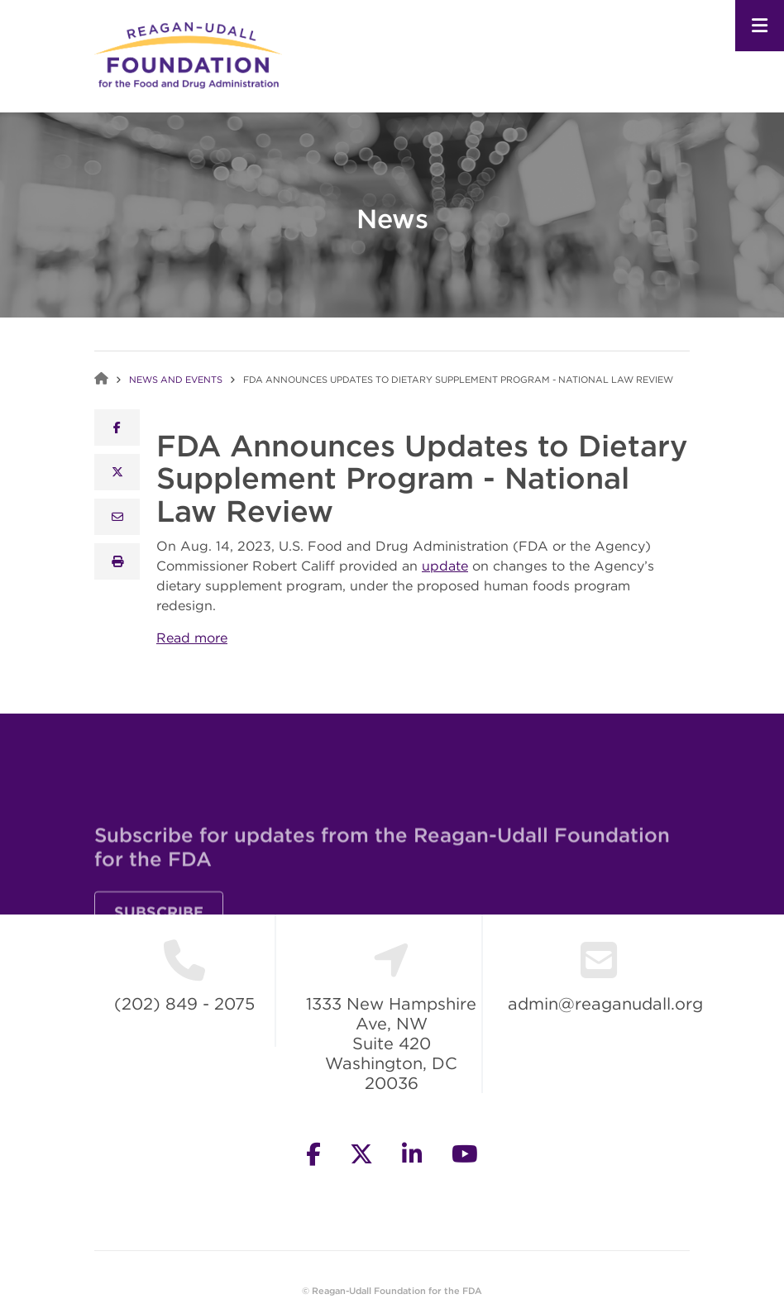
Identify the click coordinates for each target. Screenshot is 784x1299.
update (445, 565)
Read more (191, 637)
